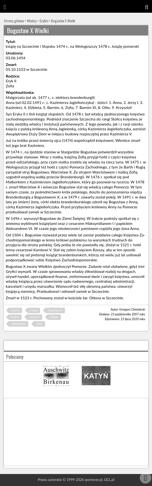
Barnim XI (88, 107)
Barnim (53, 107)
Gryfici (44, 20)
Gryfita (15, 310)
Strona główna (14, 20)
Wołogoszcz (18, 323)
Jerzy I (133, 102)
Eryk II (15, 316)
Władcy (32, 20)
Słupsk (54, 316)
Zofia (39, 323)
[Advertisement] (76, 432)
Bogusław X (55, 310)
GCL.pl (109, 480)
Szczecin (35, 316)
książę (34, 310)
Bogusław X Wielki (63, 20)
